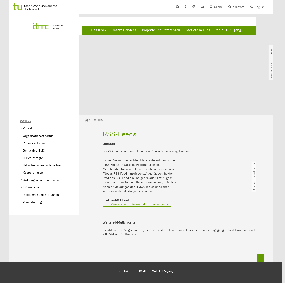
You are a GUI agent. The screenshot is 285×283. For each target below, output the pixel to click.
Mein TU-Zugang (228, 30)
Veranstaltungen (34, 160)
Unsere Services (123, 30)
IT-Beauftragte (33, 115)
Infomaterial (31, 145)
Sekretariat (126, 257)
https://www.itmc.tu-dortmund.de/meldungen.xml (137, 162)
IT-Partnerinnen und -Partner (42, 123)
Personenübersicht (36, 101)
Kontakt (28, 86)
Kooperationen (33, 130)
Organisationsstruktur (38, 93)
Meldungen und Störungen (41, 152)
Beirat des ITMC (34, 108)
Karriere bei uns (198, 30)
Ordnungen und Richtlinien (41, 138)
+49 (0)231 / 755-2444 (151, 253)
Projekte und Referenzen (161, 30)
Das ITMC (98, 30)
